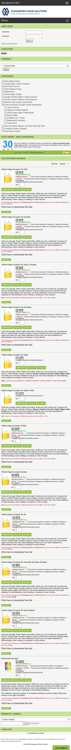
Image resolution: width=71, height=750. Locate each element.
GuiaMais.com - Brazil (16, 118)
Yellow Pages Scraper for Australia (16, 307)
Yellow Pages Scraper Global (13, 426)
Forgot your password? (9, 44)
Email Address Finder (12, 89)
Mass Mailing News (12, 81)
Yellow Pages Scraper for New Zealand (18, 610)
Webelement (9, 92)
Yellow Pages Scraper (13, 94)
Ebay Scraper (12, 115)
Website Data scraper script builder (18, 102)
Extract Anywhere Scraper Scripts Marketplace (23, 105)
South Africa (12, 123)
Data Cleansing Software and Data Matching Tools (24, 126)
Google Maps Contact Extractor (17, 84)
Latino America (13, 107)
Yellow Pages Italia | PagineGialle (20, 113)
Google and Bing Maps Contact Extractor (20, 97)
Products (25, 152)
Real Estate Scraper (12, 131)
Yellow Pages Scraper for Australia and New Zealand (24, 562)
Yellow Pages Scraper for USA (14, 169)
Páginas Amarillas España (17, 110)
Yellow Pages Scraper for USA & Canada (18, 265)
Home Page (17, 152)
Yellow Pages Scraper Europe (14, 472)
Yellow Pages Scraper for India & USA (17, 390)
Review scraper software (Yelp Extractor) (20, 99)
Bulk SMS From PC (12, 86)
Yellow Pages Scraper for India (14, 355)
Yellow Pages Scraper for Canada (15, 217)
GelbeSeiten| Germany (16, 120)
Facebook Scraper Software (15, 129)
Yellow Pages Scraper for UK (13, 514)
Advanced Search (34, 723)
